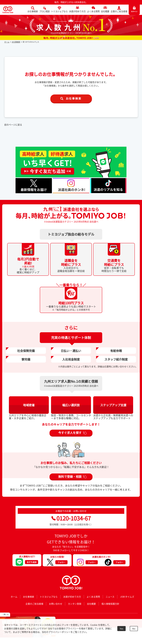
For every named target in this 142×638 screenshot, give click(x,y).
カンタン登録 (74, 603)
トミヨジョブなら (59, 11)
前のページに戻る (13, 124)
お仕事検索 (32, 11)
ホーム (6, 42)
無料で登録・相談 (70, 476)
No (133, 628)
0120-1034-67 (71, 518)
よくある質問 (93, 11)
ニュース (110, 596)
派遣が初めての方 (77, 11)
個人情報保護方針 (110, 603)
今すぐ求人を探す (70, 432)
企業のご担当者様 (119, 11)
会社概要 (105, 11)
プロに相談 (44, 11)
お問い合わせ (55, 603)
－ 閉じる (5, 614)
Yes (121, 628)
